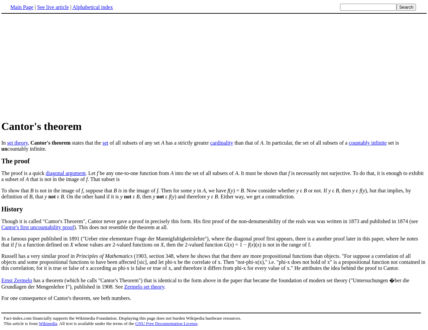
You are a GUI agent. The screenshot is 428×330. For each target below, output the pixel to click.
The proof (15, 161)
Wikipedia (48, 323)
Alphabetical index (92, 7)
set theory (17, 143)
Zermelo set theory (144, 287)
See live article (53, 7)
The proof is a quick (23, 173)
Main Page (21, 7)
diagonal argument (66, 173)
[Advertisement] (57, 66)
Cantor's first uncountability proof (37, 227)
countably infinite (368, 143)
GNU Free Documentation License (166, 323)
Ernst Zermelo (16, 280)
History (12, 209)
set (105, 143)
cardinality (221, 143)
